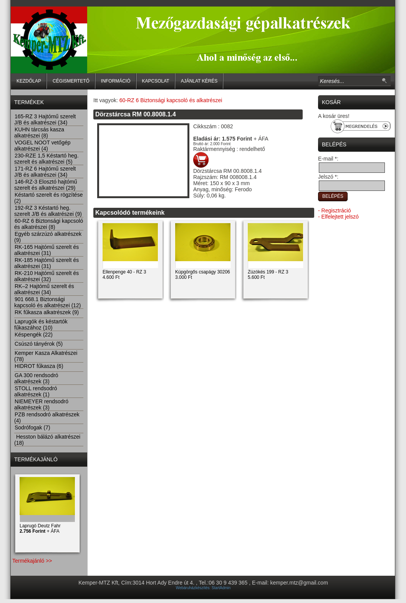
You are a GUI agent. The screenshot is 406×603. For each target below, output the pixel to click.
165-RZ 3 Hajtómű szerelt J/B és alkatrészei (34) (45, 119)
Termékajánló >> (32, 561)
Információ (116, 81)
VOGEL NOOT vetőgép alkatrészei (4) (42, 145)
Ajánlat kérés (199, 81)
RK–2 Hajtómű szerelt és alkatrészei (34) (44, 289)
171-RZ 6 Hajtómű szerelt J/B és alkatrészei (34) (45, 172)
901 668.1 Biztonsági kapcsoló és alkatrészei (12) (47, 302)
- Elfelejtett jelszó (338, 217)
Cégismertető (71, 81)
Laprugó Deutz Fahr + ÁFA (40, 528)
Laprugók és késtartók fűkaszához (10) (41, 324)
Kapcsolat (155, 81)
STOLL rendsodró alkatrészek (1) (35, 391)
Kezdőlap (29, 81)
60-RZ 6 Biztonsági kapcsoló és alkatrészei (170, 100)
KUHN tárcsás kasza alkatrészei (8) (39, 132)
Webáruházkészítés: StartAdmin (203, 588)
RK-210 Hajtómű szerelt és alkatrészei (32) (46, 276)
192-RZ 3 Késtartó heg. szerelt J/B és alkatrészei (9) (48, 211)
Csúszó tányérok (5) (38, 344)
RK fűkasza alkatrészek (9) (46, 312)
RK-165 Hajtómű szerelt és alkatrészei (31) (46, 250)
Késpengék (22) (33, 334)
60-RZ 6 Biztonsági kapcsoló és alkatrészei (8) (48, 224)
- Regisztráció (334, 210)
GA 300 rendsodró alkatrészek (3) (36, 378)
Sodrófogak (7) (32, 427)
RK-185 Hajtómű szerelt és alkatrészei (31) (46, 263)
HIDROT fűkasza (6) (38, 366)
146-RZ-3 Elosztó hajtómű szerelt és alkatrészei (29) (45, 185)
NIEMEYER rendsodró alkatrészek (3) (41, 404)
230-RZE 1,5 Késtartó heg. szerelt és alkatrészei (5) (46, 158)
